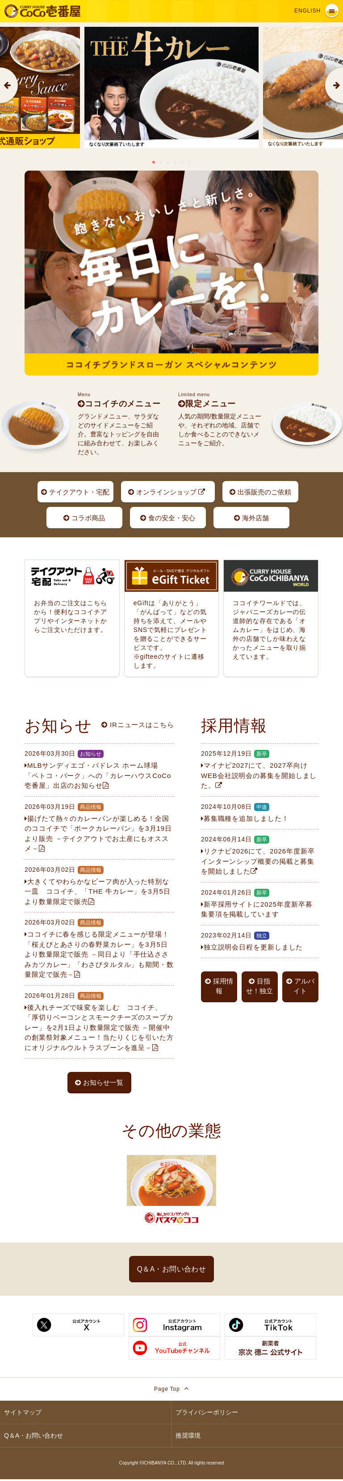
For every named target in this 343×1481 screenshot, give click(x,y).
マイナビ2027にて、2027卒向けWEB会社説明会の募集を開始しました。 (259, 769)
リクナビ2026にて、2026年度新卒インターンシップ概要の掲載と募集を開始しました (259, 855)
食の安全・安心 (167, 518)
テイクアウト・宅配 (75, 492)
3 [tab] (168, 162)
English (307, 11)
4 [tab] (175, 162)
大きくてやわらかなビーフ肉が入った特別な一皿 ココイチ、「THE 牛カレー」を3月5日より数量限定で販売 (99, 885)
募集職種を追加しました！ (259, 812)
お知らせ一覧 (99, 1082)
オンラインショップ (166, 492)
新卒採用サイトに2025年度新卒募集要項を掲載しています (259, 903)
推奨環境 (188, 1437)
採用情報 (219, 987)
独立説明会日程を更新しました (259, 941)
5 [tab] (182, 162)
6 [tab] (189, 162)
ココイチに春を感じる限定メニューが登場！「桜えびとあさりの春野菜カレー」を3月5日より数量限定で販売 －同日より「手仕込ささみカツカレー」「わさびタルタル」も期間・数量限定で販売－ (99, 948)
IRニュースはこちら (137, 724)
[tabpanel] (171, 87)
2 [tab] (160, 162)
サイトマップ (23, 1414)
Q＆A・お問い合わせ (171, 1270)
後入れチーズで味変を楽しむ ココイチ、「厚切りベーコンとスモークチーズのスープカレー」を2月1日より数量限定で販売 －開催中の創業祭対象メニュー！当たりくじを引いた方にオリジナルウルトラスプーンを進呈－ (99, 1021)
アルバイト (300, 987)
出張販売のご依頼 (260, 492)
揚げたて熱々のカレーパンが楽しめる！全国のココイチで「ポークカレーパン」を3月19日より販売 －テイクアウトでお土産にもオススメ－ (99, 827)
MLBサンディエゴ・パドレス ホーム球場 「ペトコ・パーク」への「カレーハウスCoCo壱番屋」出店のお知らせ (99, 769)
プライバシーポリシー (207, 1414)
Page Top (171, 1390)
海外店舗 (251, 518)
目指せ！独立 (259, 987)
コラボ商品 (84, 518)
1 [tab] (153, 162)
